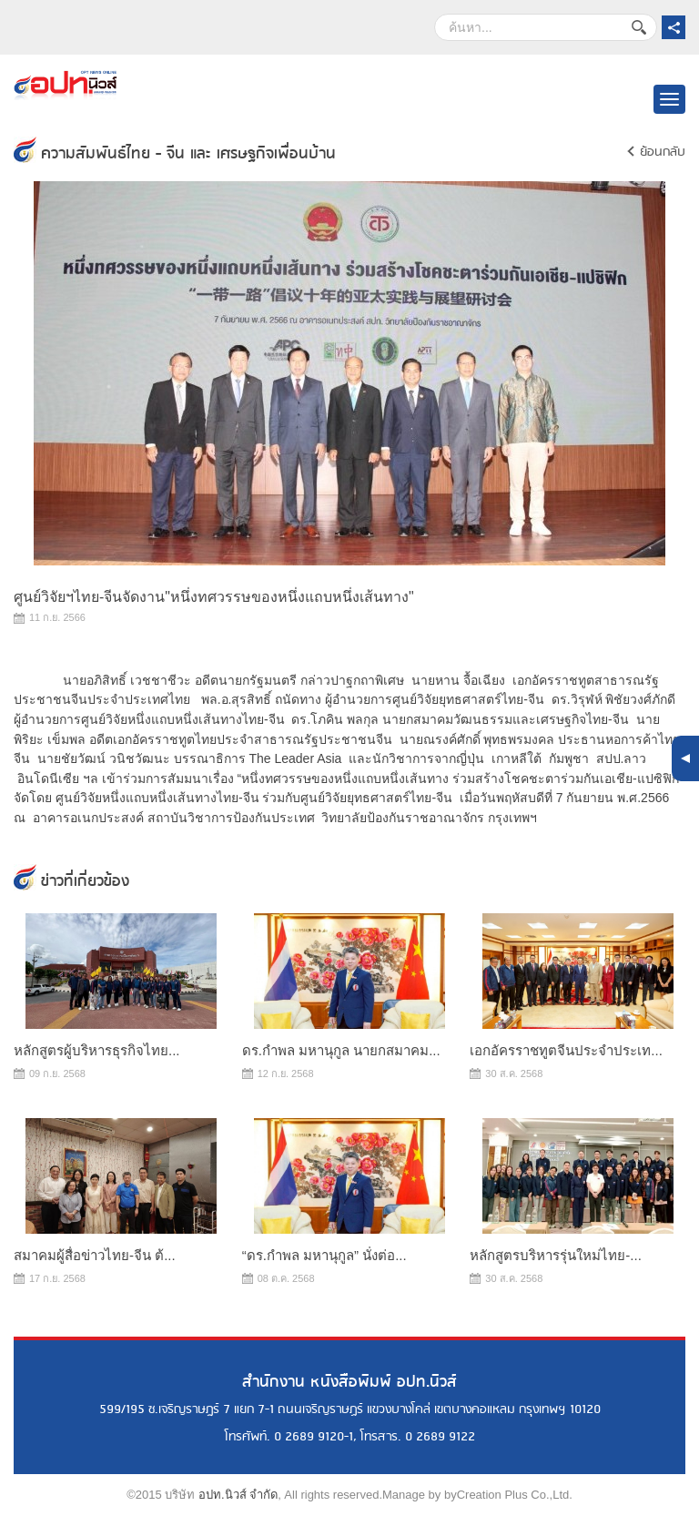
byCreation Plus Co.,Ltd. (508, 1494)
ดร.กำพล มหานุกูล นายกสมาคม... (341, 1050)
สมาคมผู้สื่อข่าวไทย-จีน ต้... (95, 1255)
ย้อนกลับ (662, 152)
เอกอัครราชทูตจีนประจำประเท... (566, 1050)
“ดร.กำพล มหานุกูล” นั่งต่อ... (324, 1255)
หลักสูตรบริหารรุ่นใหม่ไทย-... (556, 1255)
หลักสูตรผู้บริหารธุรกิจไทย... (97, 1050)
